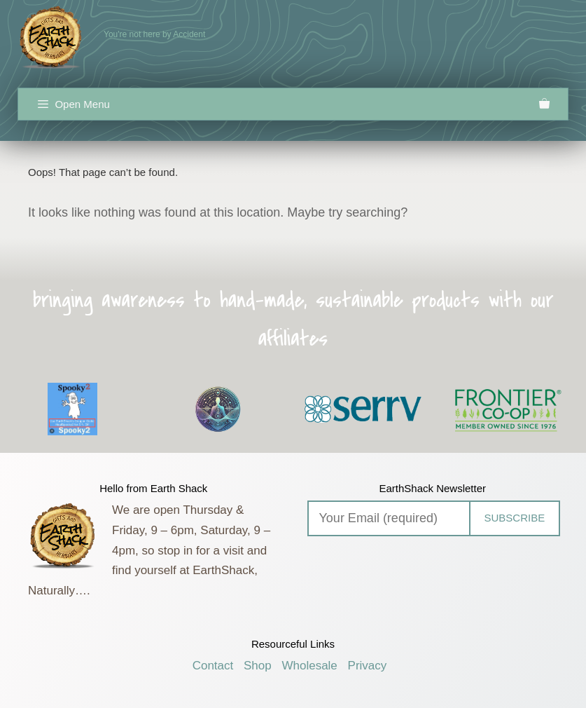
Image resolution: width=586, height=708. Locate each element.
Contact (213, 665)
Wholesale (309, 665)
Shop (258, 665)
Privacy (367, 665)
